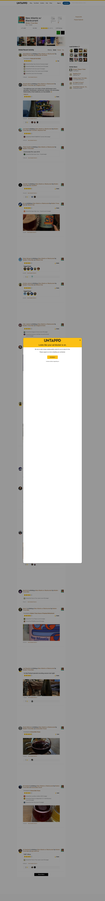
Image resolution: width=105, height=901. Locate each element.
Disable (52, 357)
